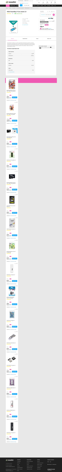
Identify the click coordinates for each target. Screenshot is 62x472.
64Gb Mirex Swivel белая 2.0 (11, 342)
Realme (42, 5)
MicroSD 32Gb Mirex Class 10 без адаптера (11, 252)
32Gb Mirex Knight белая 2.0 (11, 387)
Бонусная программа (30, 461)
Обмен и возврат (39, 464)
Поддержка (38, 467)
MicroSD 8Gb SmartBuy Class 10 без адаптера (11, 137)
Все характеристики (25, 24)
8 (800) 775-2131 (51, 469)
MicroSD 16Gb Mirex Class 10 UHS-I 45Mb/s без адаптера (11, 91)
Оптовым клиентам (20, 467)
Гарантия (38, 461)
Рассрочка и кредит (51, 0)
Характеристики (25, 38)
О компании (19, 461)
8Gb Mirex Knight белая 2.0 (11, 410)
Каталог (7, 5)
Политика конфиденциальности (10, 466)
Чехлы (52, 5)
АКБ (55, 5)
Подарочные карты (29, 467)
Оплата (46, 0)
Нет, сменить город (26, 5)
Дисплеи (38, 5)
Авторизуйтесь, (43, 14)
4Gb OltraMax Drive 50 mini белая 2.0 (11, 206)
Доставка (43, 0)
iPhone (17, 5)
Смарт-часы (34, 5)
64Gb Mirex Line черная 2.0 (11, 432)
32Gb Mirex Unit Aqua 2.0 (10, 320)
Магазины (37, 0)
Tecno (45, 5)
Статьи (41, 0)
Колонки (48, 5)
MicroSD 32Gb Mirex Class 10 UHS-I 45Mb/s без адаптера (11, 183)
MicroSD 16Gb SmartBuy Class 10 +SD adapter (10, 297)
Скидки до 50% (12, 5)
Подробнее (49, 28)
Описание (12, 38)
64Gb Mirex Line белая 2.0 (11, 274)
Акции (18, 464)
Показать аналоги (44, 21)
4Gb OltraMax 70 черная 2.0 (11, 365)
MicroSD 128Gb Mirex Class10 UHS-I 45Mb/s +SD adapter (11, 114)
